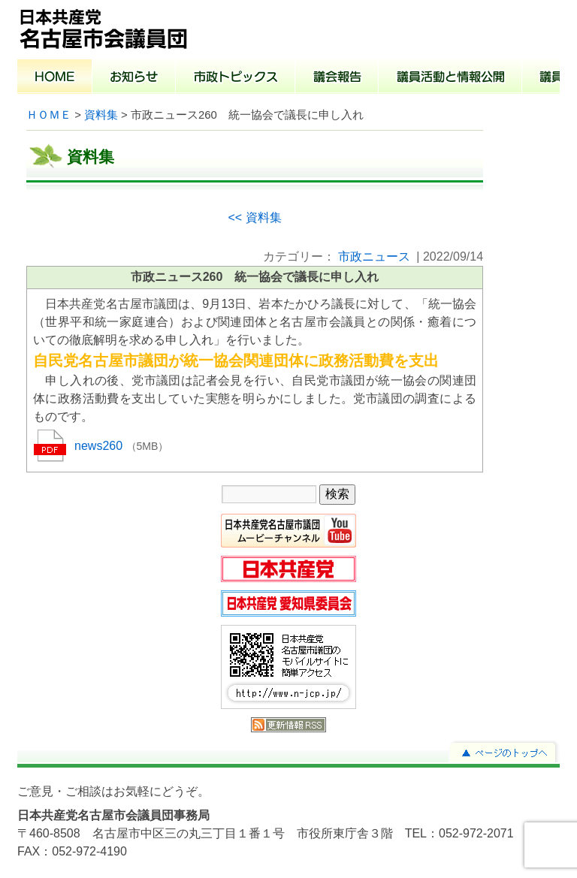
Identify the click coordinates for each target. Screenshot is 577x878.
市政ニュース (374, 256)
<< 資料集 (254, 217)
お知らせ (134, 78)
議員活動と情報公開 (450, 78)
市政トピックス (235, 78)
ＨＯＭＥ (48, 115)
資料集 (101, 115)
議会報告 (337, 78)
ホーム (54, 78)
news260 (100, 445)
